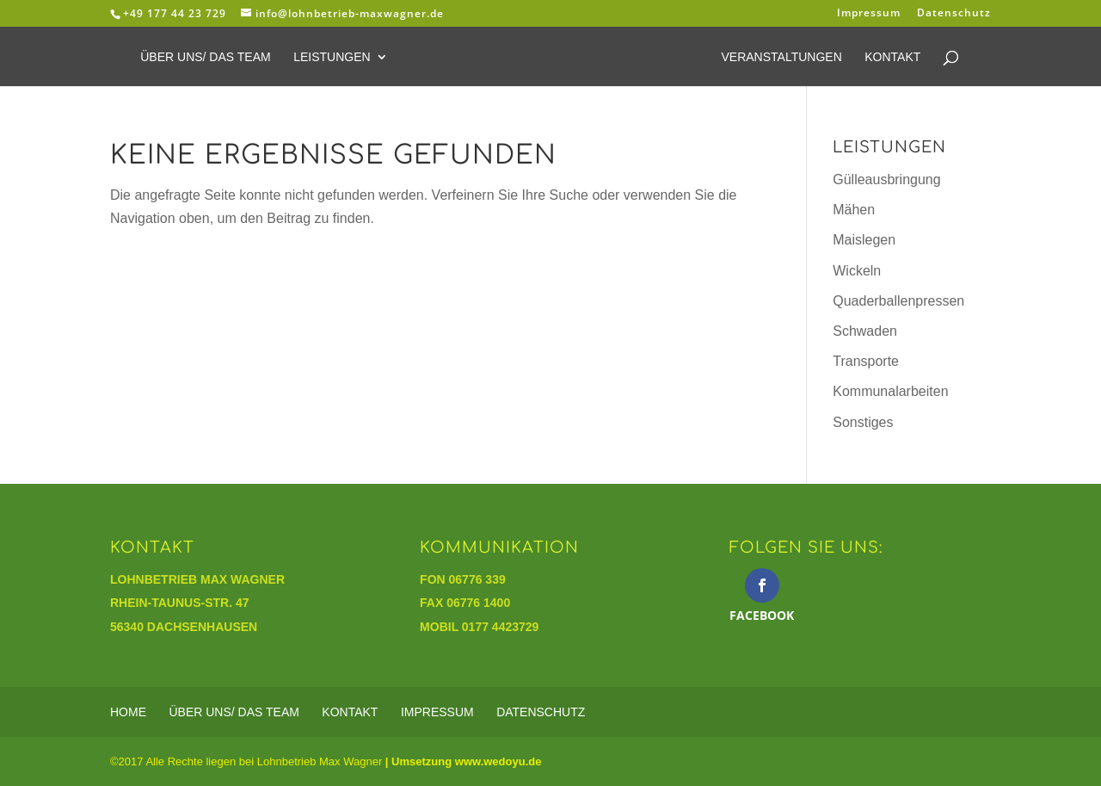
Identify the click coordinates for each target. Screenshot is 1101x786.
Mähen (854, 209)
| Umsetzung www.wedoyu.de (461, 761)
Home (128, 712)
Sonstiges (863, 422)
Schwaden (865, 331)
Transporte (866, 361)
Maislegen (864, 239)
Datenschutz (954, 14)
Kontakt (892, 57)
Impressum (869, 14)
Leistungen (331, 57)
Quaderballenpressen (898, 301)
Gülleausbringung (886, 179)
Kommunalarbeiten (890, 391)
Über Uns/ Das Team (205, 57)
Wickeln (857, 270)
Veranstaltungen (781, 57)
